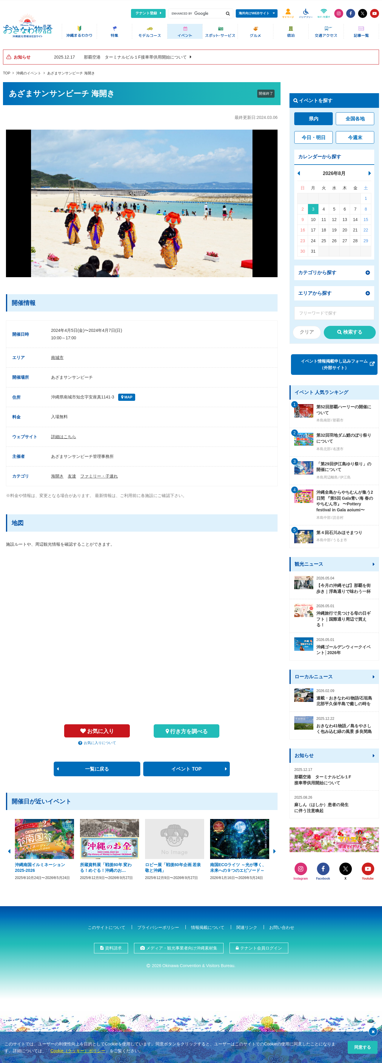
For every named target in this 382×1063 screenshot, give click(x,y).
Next (275, 849)
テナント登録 (146, 13)
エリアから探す (315, 291)
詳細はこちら (63, 434)
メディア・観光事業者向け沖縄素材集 (181, 946)
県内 (313, 117)
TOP (6, 71)
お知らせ (304, 753)
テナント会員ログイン (261, 946)
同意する (362, 1047)
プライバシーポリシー (158, 925)
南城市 (57, 355)
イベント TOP (186, 767)
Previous (9, 849)
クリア (307, 330)
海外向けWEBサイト (254, 13)
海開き (57, 474)
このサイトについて (106, 925)
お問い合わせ (281, 925)
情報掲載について (207, 925)
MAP (127, 396)
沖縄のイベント (28, 71)
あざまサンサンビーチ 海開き (71, 71)
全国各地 (355, 117)
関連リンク (246, 925)
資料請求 (113, 946)
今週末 (355, 135)
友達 (72, 474)
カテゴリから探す (317, 270)
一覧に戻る (97, 767)
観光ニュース (309, 562)
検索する (352, 330)
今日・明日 (314, 135)
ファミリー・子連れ (99, 474)
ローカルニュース (314, 674)
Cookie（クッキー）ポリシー (77, 1050)
